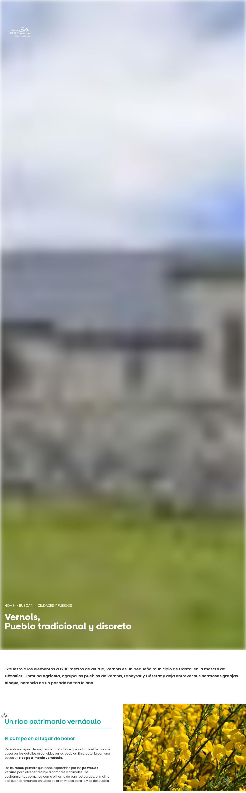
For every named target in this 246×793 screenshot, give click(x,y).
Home (9, 605)
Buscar (26, 605)
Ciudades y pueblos (54, 605)
